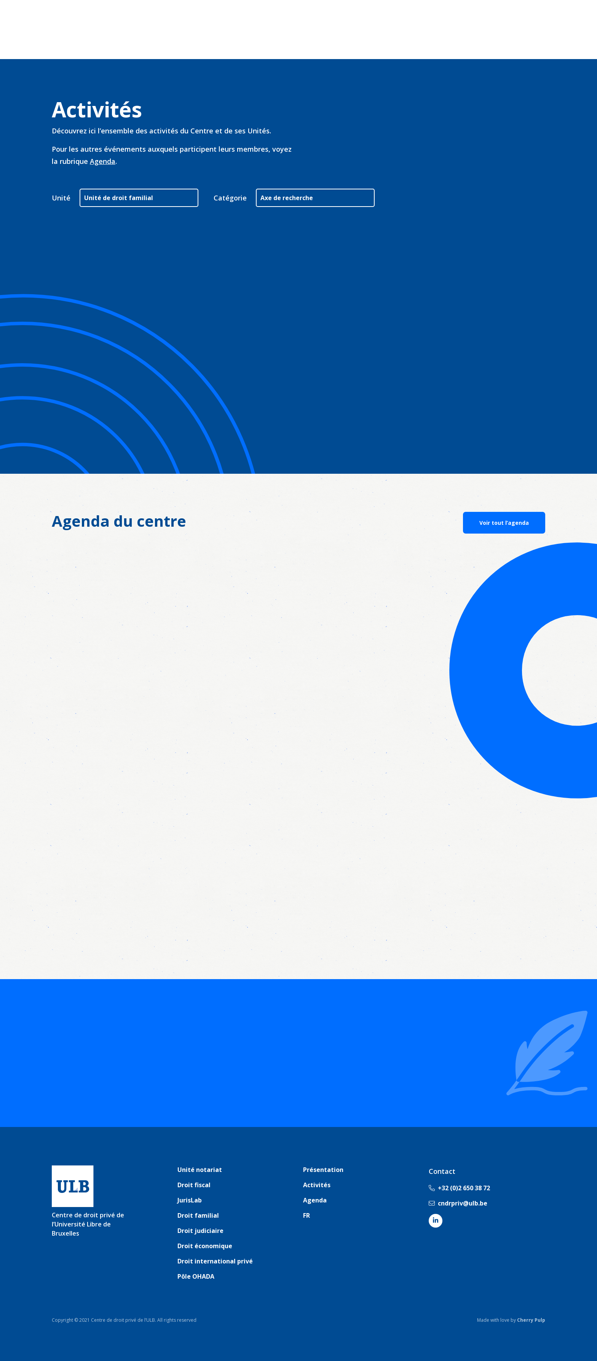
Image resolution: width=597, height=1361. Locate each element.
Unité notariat (199, 1169)
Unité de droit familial (118, 198)
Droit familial (198, 1215)
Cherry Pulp (531, 1320)
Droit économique (204, 1246)
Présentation (323, 1169)
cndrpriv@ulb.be (458, 1203)
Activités (316, 1185)
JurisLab (189, 1200)
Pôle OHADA (195, 1276)
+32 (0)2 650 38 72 (459, 1188)
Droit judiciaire (200, 1230)
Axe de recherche (286, 198)
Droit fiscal (194, 1185)
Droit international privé (215, 1261)
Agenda (102, 161)
